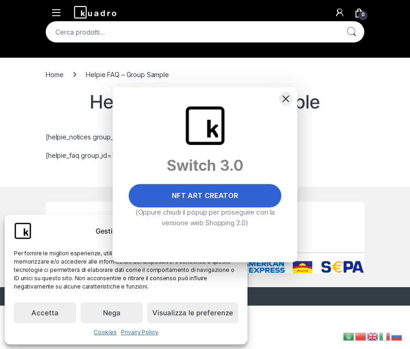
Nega (112, 312)
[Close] (286, 99)
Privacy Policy (139, 332)
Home (54, 74)
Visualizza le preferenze (192, 312)
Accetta (45, 312)
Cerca (351, 31)
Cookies (105, 332)
